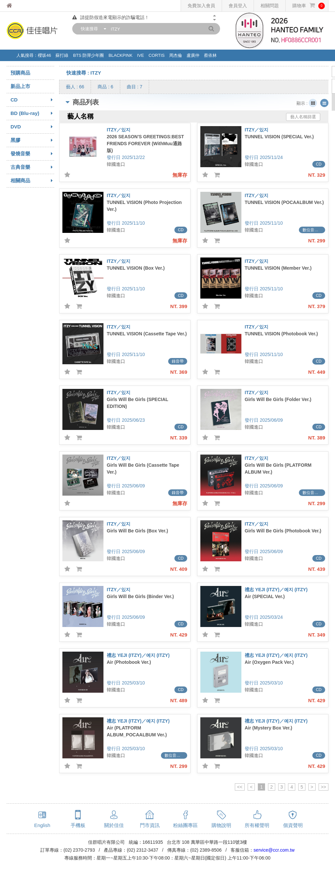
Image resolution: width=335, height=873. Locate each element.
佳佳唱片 (21, 5)
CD (32, 99)
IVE (140, 55)
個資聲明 (293, 825)
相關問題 (269, 5)
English (42, 825)
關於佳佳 (114, 825)
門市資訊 (150, 825)
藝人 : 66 (75, 86)
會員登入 (238, 5)
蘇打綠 (62, 55)
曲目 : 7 (134, 86)
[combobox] (92, 28)
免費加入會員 (201, 5)
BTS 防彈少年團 (88, 55)
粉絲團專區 (185, 825)
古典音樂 (32, 167)
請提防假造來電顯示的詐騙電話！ (110, 17)
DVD (32, 126)
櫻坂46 (44, 55)
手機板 (78, 825)
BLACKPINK (120, 55)
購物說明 (221, 825)
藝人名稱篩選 (303, 116)
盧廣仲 (193, 55)
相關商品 (32, 180)
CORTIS (156, 55)
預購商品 (20, 73)
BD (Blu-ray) (32, 113)
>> (323, 787)
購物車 (308, 5)
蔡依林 (210, 55)
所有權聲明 (257, 825)
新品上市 (20, 86)
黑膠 (32, 140)
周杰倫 (175, 55)
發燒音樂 (32, 153)
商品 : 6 (105, 86)
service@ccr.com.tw (274, 850)
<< (239, 787)
